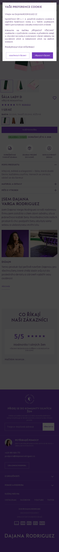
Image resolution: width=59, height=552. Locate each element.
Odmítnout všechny (17, 55)
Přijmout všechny (42, 55)
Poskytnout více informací (19, 46)
